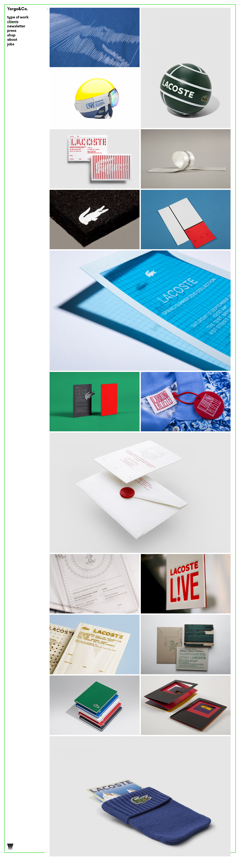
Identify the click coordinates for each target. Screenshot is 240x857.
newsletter (16, 26)
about (12, 40)
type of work (18, 17)
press (11, 31)
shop (11, 35)
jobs (10, 44)
